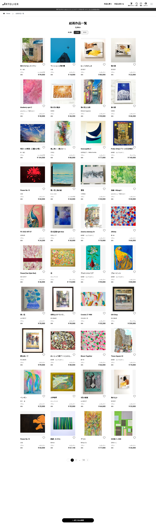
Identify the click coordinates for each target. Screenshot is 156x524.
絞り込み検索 (78, 520)
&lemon (53, 442)
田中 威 (22, 401)
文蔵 (52, 69)
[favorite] (44, 64)
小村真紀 (83, 194)
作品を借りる (119, 4)
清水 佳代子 (23, 277)
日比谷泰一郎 (84, 318)
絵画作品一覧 (20, 13)
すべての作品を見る (94, 9)
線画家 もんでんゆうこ (117, 152)
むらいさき (54, 194)
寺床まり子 (54, 235)
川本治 (52, 152)
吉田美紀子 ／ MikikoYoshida (88, 152)
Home (8, 13)
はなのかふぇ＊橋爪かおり (27, 111)
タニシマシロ (54, 277)
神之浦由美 (54, 318)
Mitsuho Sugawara (86, 111)
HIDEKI (52, 111)
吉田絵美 (22, 235)
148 (83, 460)
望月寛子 (83, 69)
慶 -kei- (113, 235)
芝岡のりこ (114, 442)
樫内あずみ (84, 442)
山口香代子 (23, 318)
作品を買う (108, 4)
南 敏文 (22, 69)
